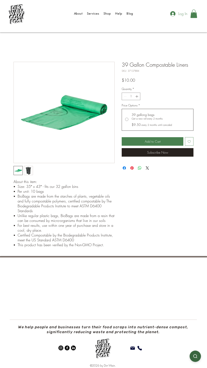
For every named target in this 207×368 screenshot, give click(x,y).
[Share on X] (147, 168)
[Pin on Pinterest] (132, 168)
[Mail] (132, 348)
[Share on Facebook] (124, 168)
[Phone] (139, 348)
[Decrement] (124, 96)
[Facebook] (67, 348)
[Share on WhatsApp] (139, 168)
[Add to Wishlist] (189, 141)
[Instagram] (60, 348)
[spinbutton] (131, 96)
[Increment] (137, 96)
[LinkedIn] (73, 348)
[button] (193, 14)
